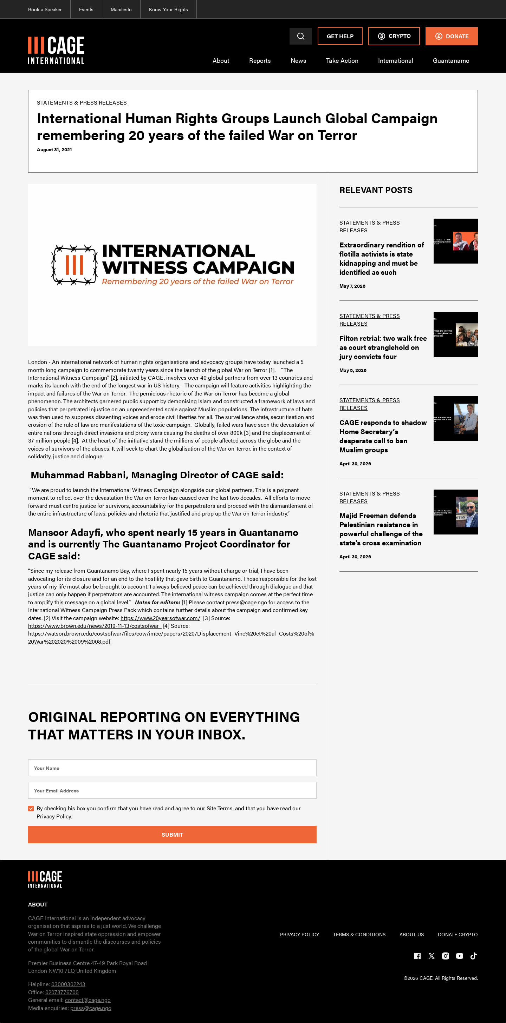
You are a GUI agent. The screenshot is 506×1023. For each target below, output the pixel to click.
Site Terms (220, 808)
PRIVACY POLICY (299, 934)
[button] (221, 65)
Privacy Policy (54, 816)
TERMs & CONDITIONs (359, 934)
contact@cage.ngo (88, 1000)
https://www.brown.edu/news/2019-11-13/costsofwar (95, 626)
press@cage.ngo (90, 1008)
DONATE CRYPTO (458, 934)
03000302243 (68, 984)
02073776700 (62, 992)
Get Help (340, 36)
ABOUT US (412, 934)
